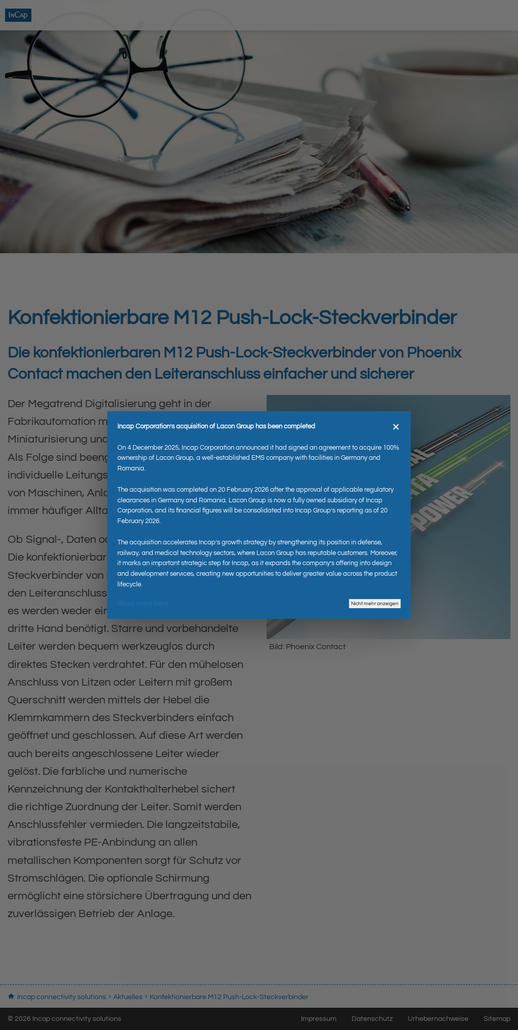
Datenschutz (372, 1018)
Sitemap (497, 1018)
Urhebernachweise (438, 1018)
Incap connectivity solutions (71, 17)
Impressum (318, 1018)
